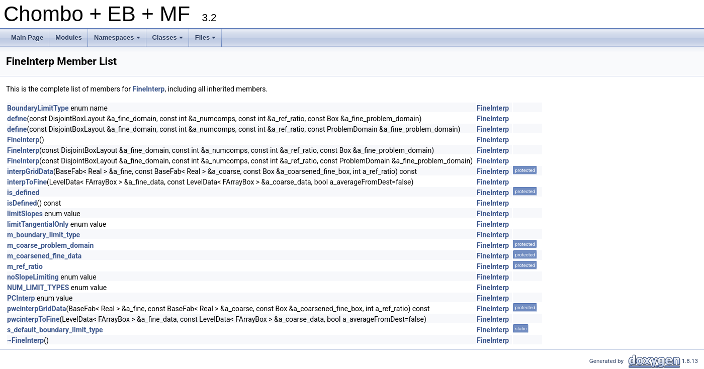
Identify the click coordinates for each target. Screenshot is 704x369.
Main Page (27, 37)
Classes (168, 40)
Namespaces (118, 40)
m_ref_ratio (25, 266)
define (17, 119)
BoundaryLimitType (38, 108)
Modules (68, 37)
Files (206, 40)
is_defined (23, 193)
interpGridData (30, 171)
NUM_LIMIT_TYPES (38, 288)
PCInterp (21, 298)
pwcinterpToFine (33, 319)
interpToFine (27, 182)
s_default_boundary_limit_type (55, 330)
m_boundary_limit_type (43, 235)
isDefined (22, 203)
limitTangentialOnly (37, 224)
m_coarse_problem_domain (50, 245)
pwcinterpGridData (36, 309)
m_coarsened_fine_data (44, 256)
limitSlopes (25, 214)
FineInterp (148, 89)
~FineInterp (25, 340)
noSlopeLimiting (33, 277)
